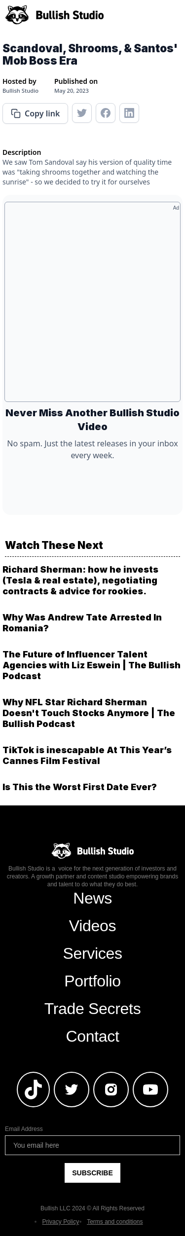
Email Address (24, 1129)
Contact (92, 1036)
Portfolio (92, 981)
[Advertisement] (92, 305)
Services (92, 953)
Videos (92, 926)
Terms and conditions (115, 1221)
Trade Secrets (92, 1009)
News (92, 898)
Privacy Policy (60, 1221)
